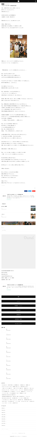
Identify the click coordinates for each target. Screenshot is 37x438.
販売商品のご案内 (18, 319)
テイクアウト (29, 391)
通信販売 (26, 388)
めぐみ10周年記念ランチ (10, 342)
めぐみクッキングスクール (6, 386)
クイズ (18, 391)
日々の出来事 (11, 401)
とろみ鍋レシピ (8, 355)
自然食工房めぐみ (24, 386)
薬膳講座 (23, 391)
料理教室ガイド (23, 393)
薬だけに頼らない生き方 (6, 398)
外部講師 (22, 385)
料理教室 (26, 398)
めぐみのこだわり (18, 323)
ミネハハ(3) (2, 185)
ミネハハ (2, 214)
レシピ (20, 398)
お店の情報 (14, 398)
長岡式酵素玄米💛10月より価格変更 (11, 364)
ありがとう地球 (4, 206)
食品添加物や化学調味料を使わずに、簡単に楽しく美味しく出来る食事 (13, 396)
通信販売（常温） (16, 386)
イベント (17, 401)
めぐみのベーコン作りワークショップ (11, 338)
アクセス (28, 396)
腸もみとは (8, 329)
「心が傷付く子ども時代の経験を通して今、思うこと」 (14, 333)
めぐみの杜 (4, 385)
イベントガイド (5, 393)
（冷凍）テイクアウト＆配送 (7, 388)
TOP (18, 296)
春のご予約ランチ (8, 351)
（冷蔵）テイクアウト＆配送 (18, 388)
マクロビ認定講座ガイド (14, 393)
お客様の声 (18, 314)
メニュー (18, 301)
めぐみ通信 (13, 391)
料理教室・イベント (18, 305)
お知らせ (4, 401)
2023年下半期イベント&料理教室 (13, 385)
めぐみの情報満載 (5, 391)
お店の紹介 (18, 310)
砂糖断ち (28, 385)
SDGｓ (32, 388)
